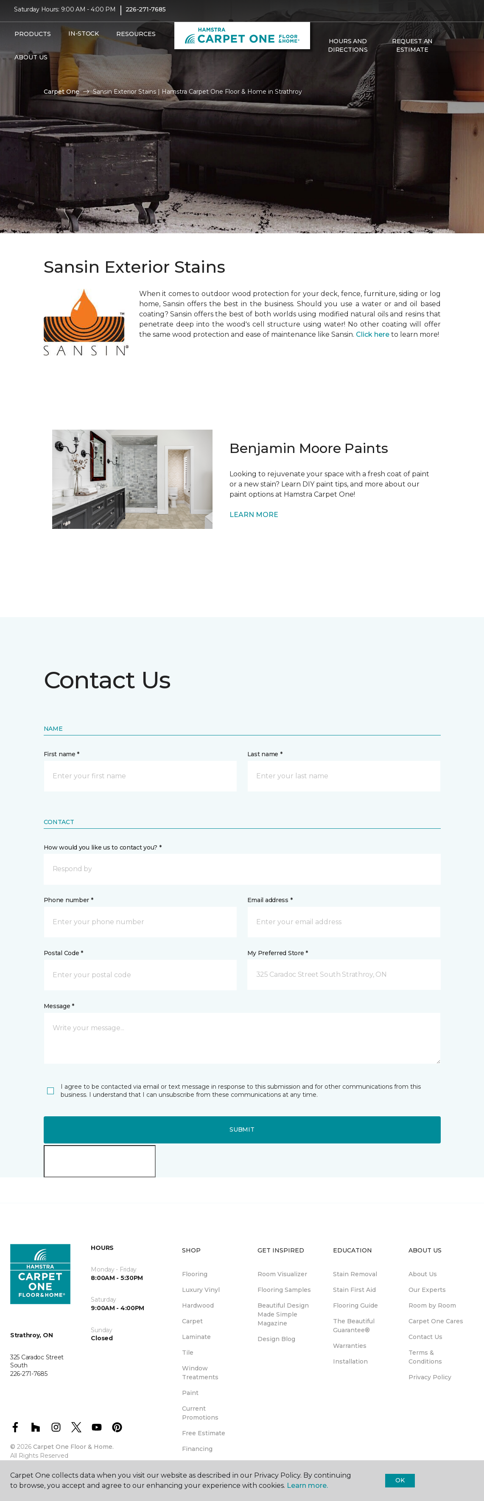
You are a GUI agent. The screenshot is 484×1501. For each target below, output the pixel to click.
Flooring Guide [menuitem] (355, 1305)
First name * (62, 754)
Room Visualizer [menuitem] (282, 1274)
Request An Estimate (412, 51)
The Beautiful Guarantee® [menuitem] (354, 1325)
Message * (59, 1006)
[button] (451, 51)
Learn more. (307, 1485)
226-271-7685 (146, 15)
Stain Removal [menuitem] (355, 1274)
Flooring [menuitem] (194, 1274)
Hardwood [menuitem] (198, 1305)
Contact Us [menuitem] (425, 1337)
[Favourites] (461, 51)
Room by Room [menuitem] (432, 1305)
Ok (399, 1480)
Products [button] (32, 39)
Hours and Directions (347, 51)
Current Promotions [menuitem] (200, 1413)
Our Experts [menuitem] (427, 1290)
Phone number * (68, 900)
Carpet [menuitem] (192, 1321)
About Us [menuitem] (422, 1274)
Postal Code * (63, 953)
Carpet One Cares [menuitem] (435, 1321)
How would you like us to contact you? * (103, 847)
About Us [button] (31, 63)
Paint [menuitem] (190, 1393)
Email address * (270, 900)
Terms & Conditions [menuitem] (425, 1357)
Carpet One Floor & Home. (73, 1447)
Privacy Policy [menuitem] (429, 1377)
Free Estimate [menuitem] (203, 1433)
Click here (372, 334)
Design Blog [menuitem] (276, 1339)
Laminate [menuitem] (196, 1337)
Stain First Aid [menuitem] (354, 1290)
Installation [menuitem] (350, 1361)
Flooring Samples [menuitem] (284, 1290)
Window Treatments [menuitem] (200, 1372)
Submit (241, 1129)
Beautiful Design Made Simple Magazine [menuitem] (283, 1314)
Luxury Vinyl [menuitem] (201, 1290)
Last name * (265, 754)
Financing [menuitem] (197, 1449)
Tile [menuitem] (187, 1352)
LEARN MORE (253, 515)
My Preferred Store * (277, 953)
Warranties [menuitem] (349, 1346)
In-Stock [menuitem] (83, 39)
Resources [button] (136, 39)
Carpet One (61, 91)
